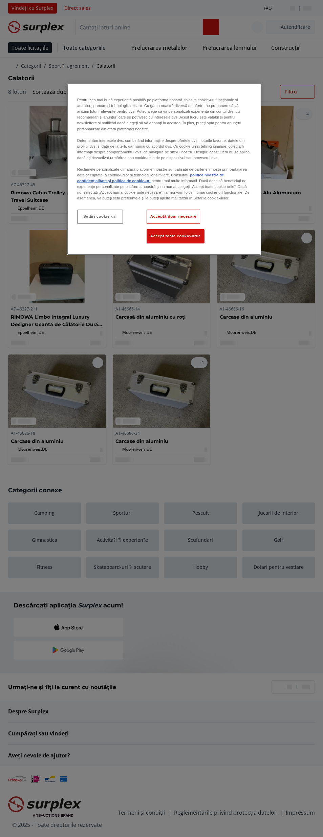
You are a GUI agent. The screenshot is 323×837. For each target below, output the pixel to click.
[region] (164, 169)
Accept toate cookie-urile (175, 236)
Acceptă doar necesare (173, 216)
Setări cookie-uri (100, 216)
